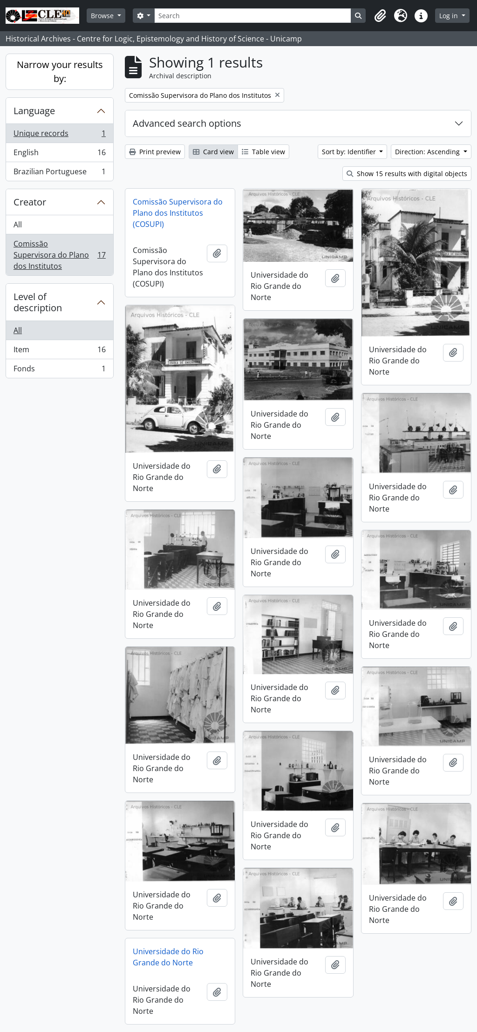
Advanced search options (187, 123)
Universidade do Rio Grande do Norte (168, 957)
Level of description (38, 302)
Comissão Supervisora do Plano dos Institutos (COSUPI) (178, 213)
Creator (30, 202)
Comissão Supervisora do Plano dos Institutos (59, 255)
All (18, 224)
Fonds (59, 370)
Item (59, 351)
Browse (103, 15)
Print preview (155, 151)
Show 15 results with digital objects (407, 173)
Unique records (59, 135)
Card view (213, 151)
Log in (449, 15)
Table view (263, 151)
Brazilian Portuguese (59, 173)
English (59, 154)
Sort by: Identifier (350, 151)
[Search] (252, 15)
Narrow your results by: (60, 71)
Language (34, 110)
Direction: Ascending (428, 151)
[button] (380, 16)
